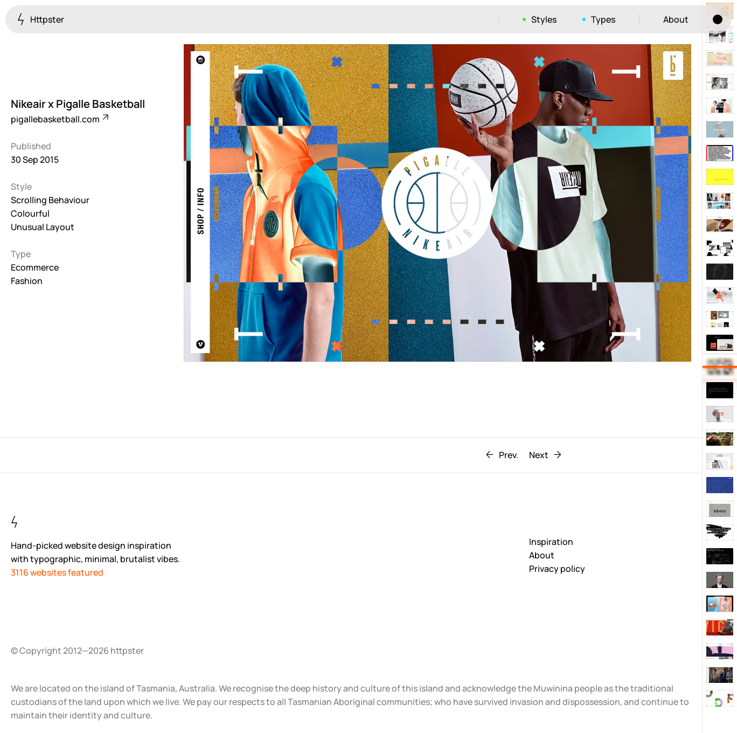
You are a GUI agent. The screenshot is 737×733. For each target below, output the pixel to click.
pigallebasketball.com (59, 119)
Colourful (30, 213)
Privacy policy (557, 569)
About (676, 19)
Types (603, 19)
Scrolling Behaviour (50, 200)
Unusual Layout (42, 227)
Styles (544, 19)
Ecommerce (35, 267)
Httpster (40, 19)
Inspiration (551, 542)
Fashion (27, 281)
